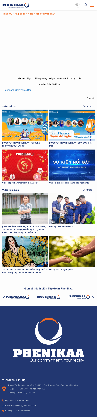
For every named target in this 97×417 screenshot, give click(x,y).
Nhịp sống (20, 13)
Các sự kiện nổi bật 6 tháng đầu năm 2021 (69, 183)
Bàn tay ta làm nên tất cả (61, 226)
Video (30, 13)
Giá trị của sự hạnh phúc (61, 269)
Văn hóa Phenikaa (45, 13)
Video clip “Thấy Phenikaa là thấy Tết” (20, 183)
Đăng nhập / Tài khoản (85, 5)
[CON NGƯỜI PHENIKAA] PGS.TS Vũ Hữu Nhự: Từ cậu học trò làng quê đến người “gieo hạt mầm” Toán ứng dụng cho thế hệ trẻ (24, 229)
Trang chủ (7, 13)
